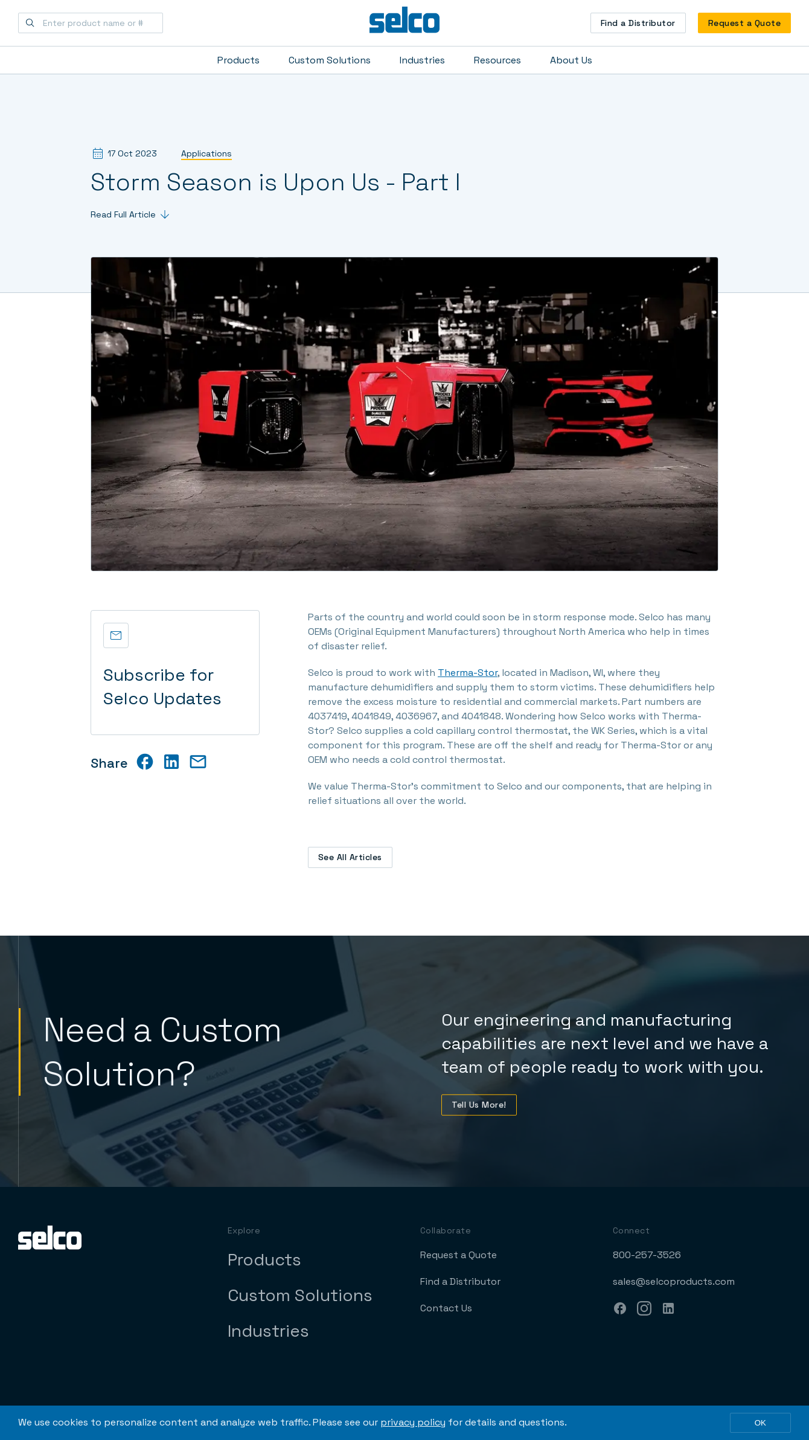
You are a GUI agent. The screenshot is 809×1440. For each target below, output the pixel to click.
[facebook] (145, 762)
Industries (422, 60)
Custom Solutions (330, 60)
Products (238, 60)
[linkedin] (171, 762)
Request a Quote (744, 23)
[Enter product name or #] (90, 23)
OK (760, 1422)
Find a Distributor (638, 23)
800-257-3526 (647, 1255)
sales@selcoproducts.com (674, 1281)
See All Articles (350, 857)
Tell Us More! (479, 1112)
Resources (497, 60)
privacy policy (413, 1422)
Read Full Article (130, 214)
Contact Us (446, 1308)
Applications (206, 153)
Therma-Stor (467, 672)
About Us (571, 60)
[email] (198, 762)
